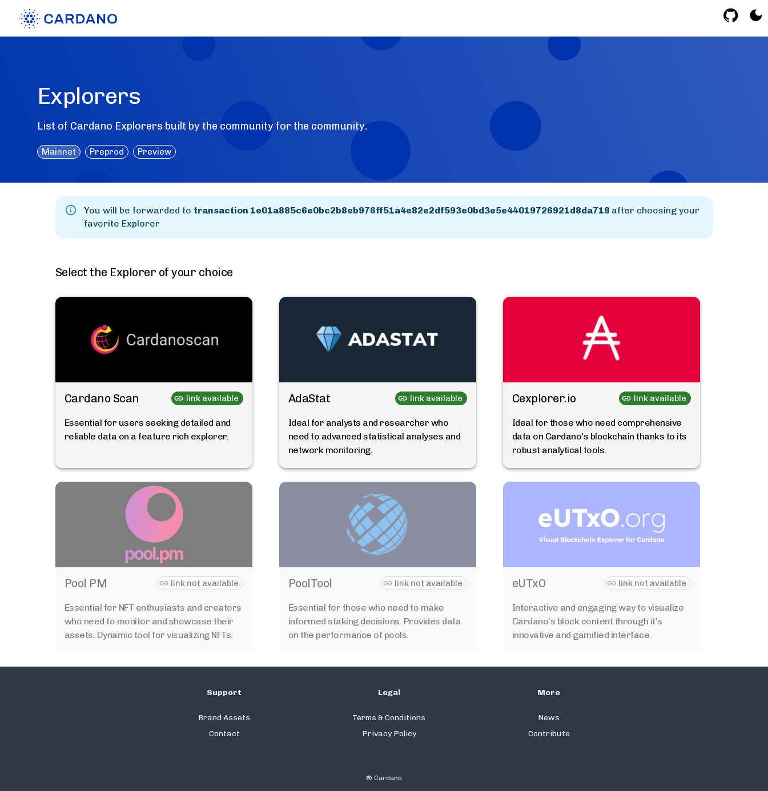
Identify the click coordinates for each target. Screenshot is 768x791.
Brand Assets (224, 718)
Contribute (549, 733)
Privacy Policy (389, 733)
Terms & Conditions (388, 718)
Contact (224, 733)
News (549, 718)
